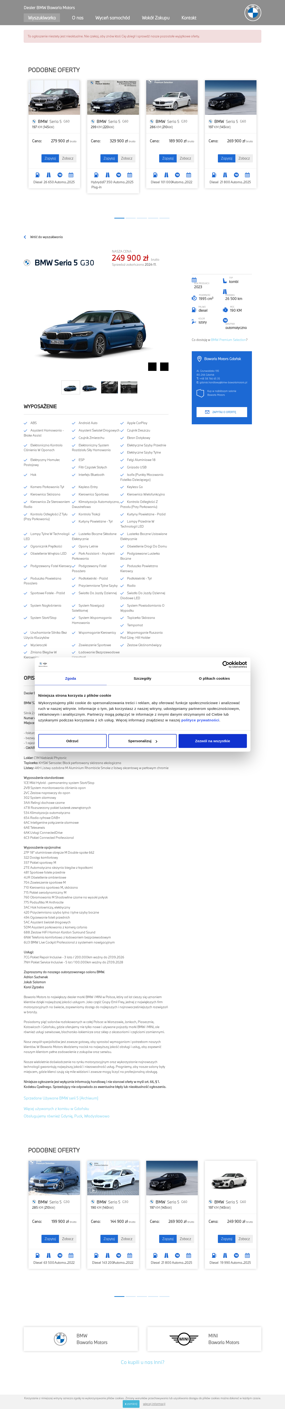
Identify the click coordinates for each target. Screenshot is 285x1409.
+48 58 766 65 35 (209, 378)
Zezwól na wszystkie (212, 741)
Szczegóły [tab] (142, 678)
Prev (152, 366)
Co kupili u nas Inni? (142, 1362)
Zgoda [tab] (70, 678)
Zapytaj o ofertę (224, 412)
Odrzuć (72, 741)
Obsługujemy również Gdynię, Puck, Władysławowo (67, 1116)
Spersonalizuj (142, 741)
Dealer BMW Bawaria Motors (49, 7)
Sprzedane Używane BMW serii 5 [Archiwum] (61, 1098)
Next (164, 366)
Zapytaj (50, 158)
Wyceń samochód (112, 18)
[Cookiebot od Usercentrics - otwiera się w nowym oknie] (226, 664)
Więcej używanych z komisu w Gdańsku (56, 1108)
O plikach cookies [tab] (214, 678)
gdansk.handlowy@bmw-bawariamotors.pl (223, 382)
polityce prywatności (200, 720)
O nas (77, 18)
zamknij (131, 1404)
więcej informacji (154, 1404)
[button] (119, 218)
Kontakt (188, 18)
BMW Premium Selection (228, 340)
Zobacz (67, 158)
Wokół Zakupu (155, 18)
